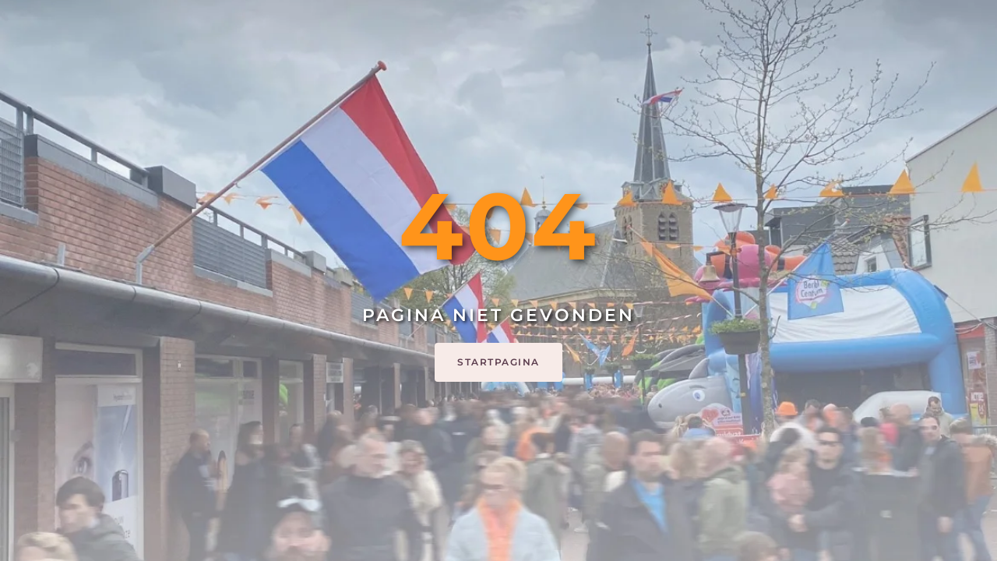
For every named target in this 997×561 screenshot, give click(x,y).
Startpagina (498, 362)
